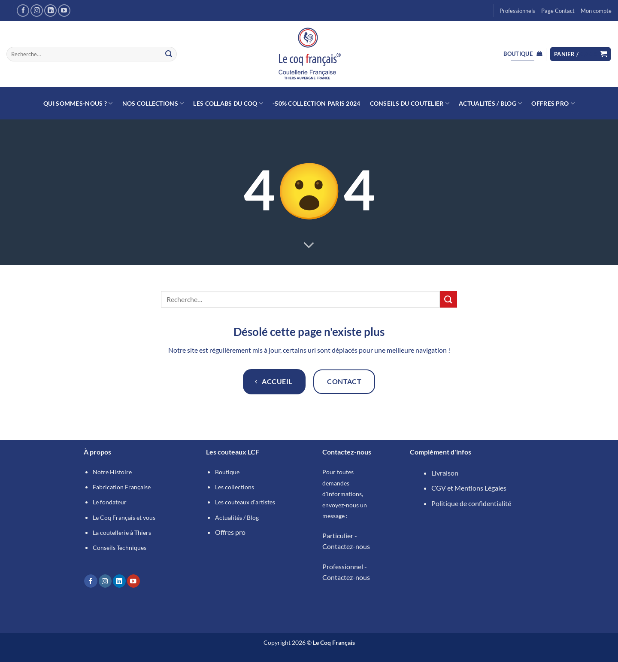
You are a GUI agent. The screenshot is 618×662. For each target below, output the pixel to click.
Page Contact (558, 10)
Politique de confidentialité (471, 503)
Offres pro (230, 532)
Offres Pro (552, 103)
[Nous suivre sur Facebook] (23, 10)
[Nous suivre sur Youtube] (64, 10)
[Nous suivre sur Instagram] (36, 10)
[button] (580, 54)
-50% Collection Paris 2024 (316, 103)
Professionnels (517, 10)
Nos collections (153, 103)
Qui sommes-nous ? (77, 103)
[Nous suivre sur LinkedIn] (50, 10)
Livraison (444, 473)
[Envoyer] (168, 54)
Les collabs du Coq (228, 103)
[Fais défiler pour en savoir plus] (309, 246)
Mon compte (596, 10)
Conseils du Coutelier (410, 103)
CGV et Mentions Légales (468, 488)
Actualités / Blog (490, 103)
